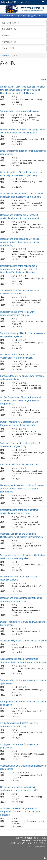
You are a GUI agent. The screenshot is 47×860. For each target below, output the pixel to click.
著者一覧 (5, 56)
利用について (8, 20)
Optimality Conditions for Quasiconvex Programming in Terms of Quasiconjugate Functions (20, 811)
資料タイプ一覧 (8, 48)
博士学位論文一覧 (9, 42)
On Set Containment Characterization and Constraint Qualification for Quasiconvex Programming (20, 400)
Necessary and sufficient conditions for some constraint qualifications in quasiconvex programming (22, 488)
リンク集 (33, 20)
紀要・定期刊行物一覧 (10, 23)
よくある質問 (21, 20)
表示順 (43, 79)
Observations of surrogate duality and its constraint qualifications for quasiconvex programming (19, 242)
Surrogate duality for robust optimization (19, 111)
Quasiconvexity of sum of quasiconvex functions (23, 640)
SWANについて (9, 16)
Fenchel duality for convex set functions (19, 464)
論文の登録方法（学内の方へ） (30, 16)
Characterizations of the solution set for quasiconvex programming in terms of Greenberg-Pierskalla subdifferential (19, 269)
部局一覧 (5, 36)
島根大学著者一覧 (9, 29)
